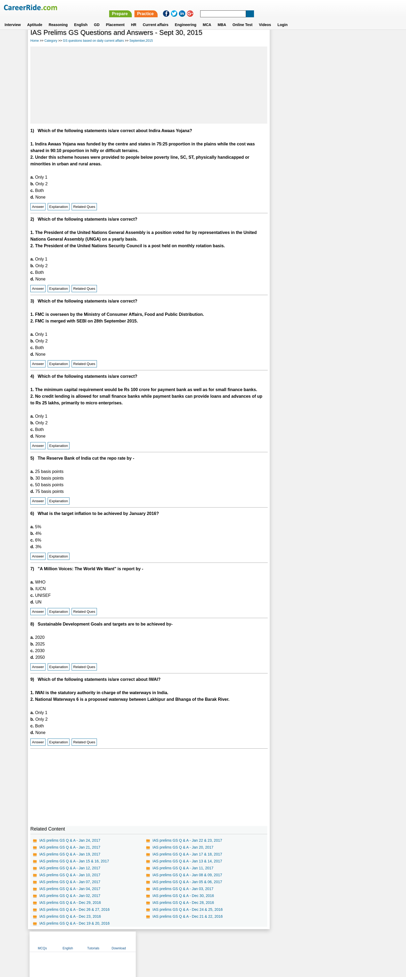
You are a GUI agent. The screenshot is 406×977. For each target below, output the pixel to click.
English (81, 18)
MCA (207, 18)
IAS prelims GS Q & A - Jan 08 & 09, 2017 (187, 875)
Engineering (185, 18)
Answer (38, 207)
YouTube (240, 941)
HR (133, 18)
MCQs (283, 41)
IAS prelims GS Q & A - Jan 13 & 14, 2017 (187, 861)
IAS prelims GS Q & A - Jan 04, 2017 (69, 889)
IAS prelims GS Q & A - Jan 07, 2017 (69, 882)
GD (97, 18)
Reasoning (58, 18)
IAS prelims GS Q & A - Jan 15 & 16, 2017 (74, 861)
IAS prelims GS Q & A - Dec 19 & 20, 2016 (74, 923)
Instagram (261, 941)
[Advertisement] (148, 85)
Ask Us (222, 941)
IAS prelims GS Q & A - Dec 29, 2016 (70, 902)
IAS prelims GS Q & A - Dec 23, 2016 (70, 916)
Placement (115, 18)
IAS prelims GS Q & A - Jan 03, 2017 (182, 889)
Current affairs (155, 18)
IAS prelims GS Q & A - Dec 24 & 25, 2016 (187, 909)
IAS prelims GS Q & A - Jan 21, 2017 (69, 847)
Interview (13, 18)
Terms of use (200, 941)
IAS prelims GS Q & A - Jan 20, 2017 (182, 847)
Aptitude (34, 18)
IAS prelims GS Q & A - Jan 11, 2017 (182, 868)
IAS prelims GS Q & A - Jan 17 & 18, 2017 (187, 854)
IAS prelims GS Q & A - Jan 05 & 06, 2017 (187, 882)
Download (359, 41)
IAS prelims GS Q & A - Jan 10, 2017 (69, 875)
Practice (293, 7)
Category (51, 41)
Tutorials (334, 41)
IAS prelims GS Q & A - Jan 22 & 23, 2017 (187, 840)
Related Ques (84, 207)
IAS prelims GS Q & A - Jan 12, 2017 (69, 868)
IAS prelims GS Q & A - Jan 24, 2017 (69, 840)
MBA (222, 18)
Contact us (176, 941)
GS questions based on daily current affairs (93, 41)
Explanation (58, 207)
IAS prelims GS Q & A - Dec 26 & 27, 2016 (74, 909)
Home (34, 41)
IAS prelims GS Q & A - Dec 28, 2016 (183, 902)
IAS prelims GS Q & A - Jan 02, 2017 (69, 896)
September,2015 (141, 41)
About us (154, 941)
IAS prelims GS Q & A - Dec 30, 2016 (183, 896)
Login (282, 18)
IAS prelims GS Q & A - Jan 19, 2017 (69, 854)
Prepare (268, 7)
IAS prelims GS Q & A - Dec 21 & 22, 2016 (187, 916)
